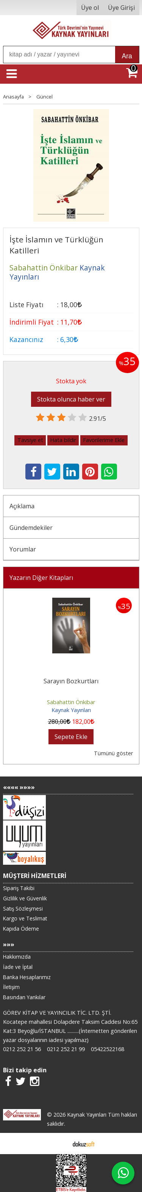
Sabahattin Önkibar (71, 702)
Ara (127, 56)
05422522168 (107, 1049)
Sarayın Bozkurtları (71, 681)
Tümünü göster (113, 753)
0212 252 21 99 (66, 1049)
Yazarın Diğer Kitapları (41, 577)
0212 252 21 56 (22, 1049)
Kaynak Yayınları (71, 710)
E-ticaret (59, 1143)
